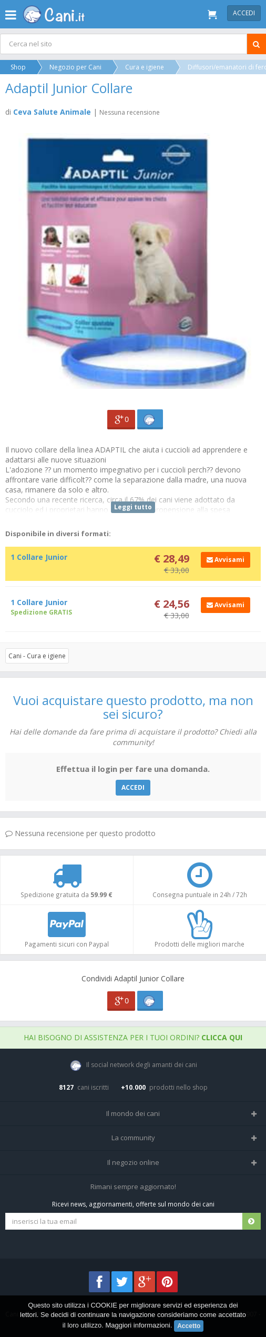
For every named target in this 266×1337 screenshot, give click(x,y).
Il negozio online (133, 1162)
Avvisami (225, 559)
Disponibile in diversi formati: (58, 533)
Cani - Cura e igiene (37, 655)
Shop (18, 67)
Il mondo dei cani (133, 1113)
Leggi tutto (133, 506)
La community (133, 1137)
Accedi (244, 12)
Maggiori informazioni (137, 1325)
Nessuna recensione (129, 112)
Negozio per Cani (75, 67)
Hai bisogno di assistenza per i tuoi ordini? (133, 1037)
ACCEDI (133, 787)
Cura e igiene (144, 67)
